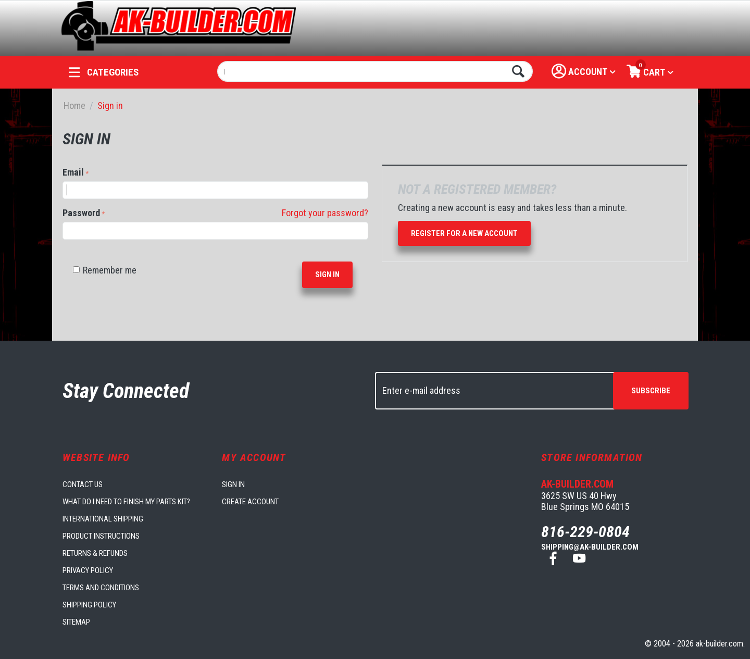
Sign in (327, 274)
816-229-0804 (585, 532)
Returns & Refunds (95, 553)
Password (81, 212)
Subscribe (650, 390)
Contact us (83, 484)
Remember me (104, 270)
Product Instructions (101, 536)
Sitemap (76, 622)
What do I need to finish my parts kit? (126, 501)
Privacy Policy (88, 570)
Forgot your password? (325, 212)
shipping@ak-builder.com (590, 547)
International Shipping (103, 519)
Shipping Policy (89, 605)
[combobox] (375, 71)
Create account (250, 501)
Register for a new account (464, 233)
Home (74, 105)
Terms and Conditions (101, 587)
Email (73, 172)
